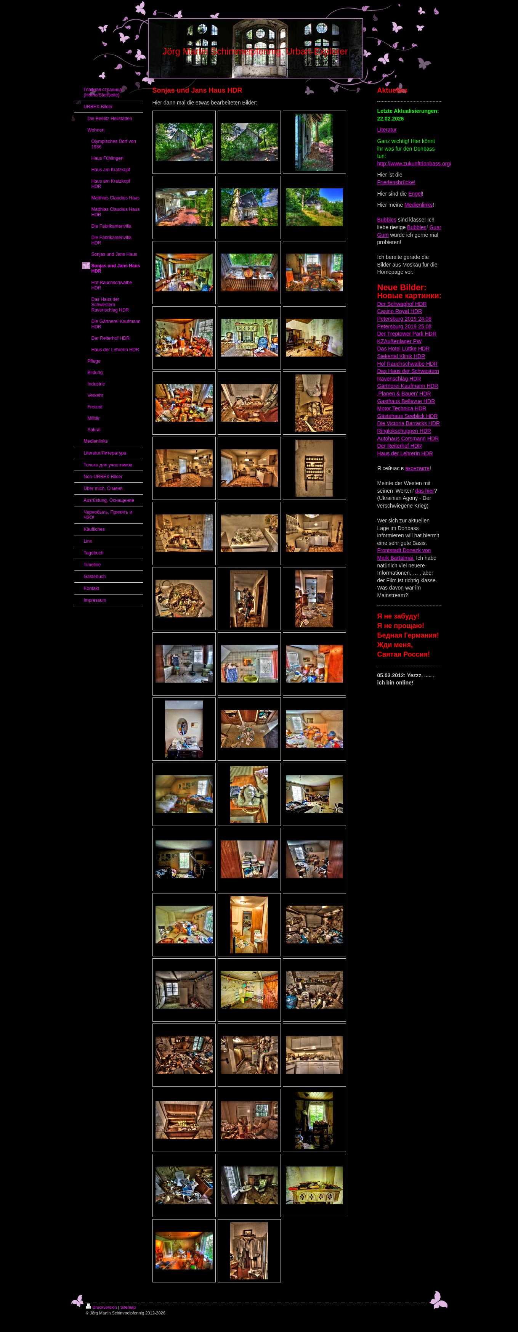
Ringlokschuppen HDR (404, 431)
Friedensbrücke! (396, 182)
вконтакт (416, 468)
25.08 (424, 326)
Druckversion (101, 1307)
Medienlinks (418, 205)
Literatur (387, 130)
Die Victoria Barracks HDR (408, 423)
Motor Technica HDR (402, 408)
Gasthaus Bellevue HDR (406, 401)
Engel (415, 194)
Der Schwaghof (395, 304)
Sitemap (128, 1307)
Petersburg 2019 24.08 (404, 319)
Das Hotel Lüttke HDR (403, 348)
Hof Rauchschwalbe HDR (407, 364)
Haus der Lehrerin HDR (405, 453)
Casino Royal (393, 311)
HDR (420, 304)
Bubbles (387, 220)
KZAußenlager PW (399, 341)
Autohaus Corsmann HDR (408, 438)
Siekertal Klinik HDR (401, 356)
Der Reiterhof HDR (399, 446)
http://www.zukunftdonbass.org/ (414, 164)
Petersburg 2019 (397, 326)
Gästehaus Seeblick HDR (407, 416)
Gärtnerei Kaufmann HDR (407, 386)
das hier (424, 491)
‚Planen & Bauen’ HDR (404, 393)
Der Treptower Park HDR (407, 334)
